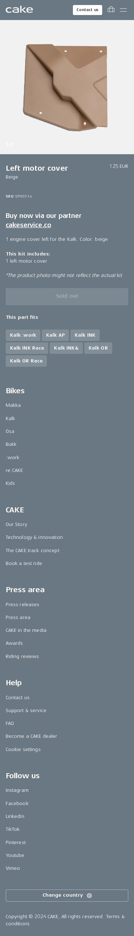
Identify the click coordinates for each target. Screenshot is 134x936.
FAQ (10, 723)
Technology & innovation (34, 537)
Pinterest (16, 842)
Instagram (17, 790)
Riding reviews (22, 656)
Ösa (10, 431)
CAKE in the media (26, 630)
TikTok (13, 829)
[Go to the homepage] (19, 10)
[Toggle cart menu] (111, 10)
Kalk (10, 418)
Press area (18, 617)
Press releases (23, 604)
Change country (68, 895)
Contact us (87, 10)
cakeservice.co (28, 225)
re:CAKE (14, 470)
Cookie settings (23, 749)
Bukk (11, 444)
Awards (14, 643)
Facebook (17, 803)
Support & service (26, 710)
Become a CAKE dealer (32, 736)
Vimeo (13, 868)
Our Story (16, 524)
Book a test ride (24, 563)
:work (13, 457)
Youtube (15, 855)
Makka (13, 405)
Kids (10, 483)
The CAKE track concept (32, 550)
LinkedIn (15, 816)
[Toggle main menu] (123, 10)
